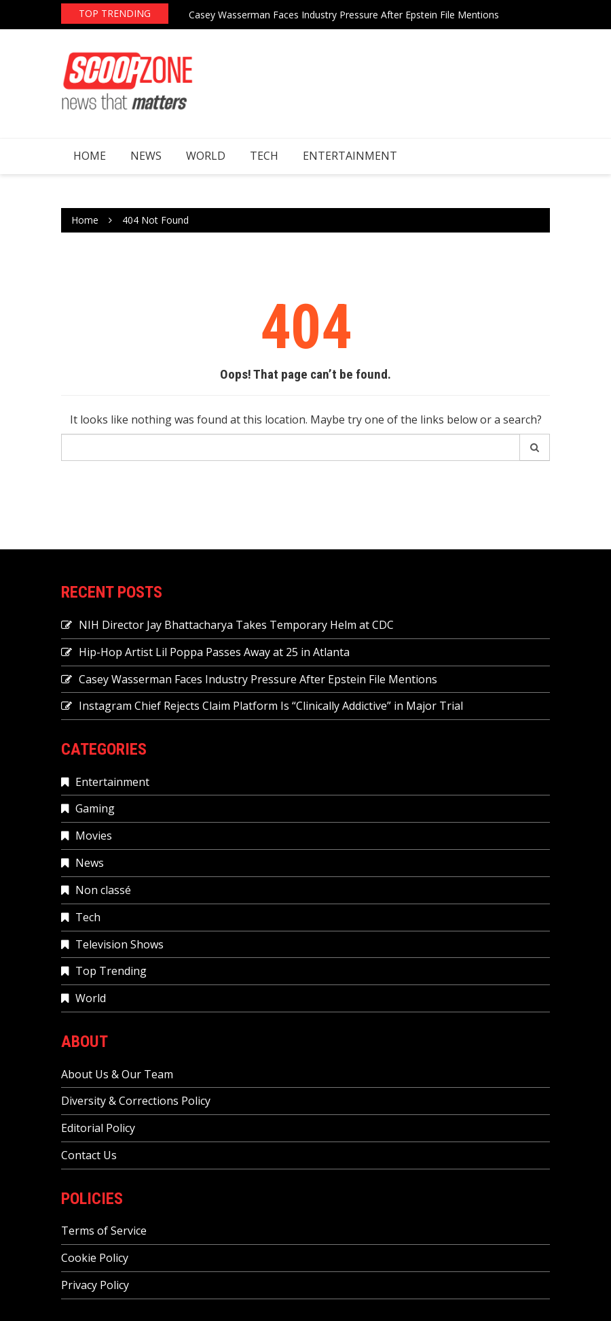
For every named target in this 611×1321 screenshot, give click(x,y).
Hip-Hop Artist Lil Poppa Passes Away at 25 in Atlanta (214, 652)
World (205, 155)
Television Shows (119, 944)
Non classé (103, 889)
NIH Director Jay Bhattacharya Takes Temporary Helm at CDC (236, 624)
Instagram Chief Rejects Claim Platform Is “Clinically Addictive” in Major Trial (271, 705)
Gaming (95, 808)
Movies (93, 835)
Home (89, 155)
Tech (264, 155)
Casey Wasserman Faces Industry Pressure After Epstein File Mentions (344, 14)
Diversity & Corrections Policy (135, 1100)
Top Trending (111, 970)
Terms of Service (104, 1230)
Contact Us (89, 1155)
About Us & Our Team (117, 1074)
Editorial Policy (98, 1127)
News (146, 155)
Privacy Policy (95, 1284)
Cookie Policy (94, 1257)
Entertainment (350, 155)
